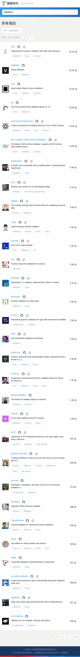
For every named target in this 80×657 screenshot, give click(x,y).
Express (15, 465)
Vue (34, 250)
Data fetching (41, 444)
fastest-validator (18, 395)
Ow (12, 259)
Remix (44, 386)
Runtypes (15, 296)
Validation (16, 56)
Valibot (14, 201)
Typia (13, 222)
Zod (13, 47)
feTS (13, 432)
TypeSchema (17, 520)
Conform (15, 374)
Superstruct (16, 161)
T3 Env (14, 315)
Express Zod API (19, 453)
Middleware (51, 465)
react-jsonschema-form (22, 121)
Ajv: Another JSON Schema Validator (28, 140)
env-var (14, 480)
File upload (26, 471)
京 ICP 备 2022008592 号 (22, 653)
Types (26, 56)
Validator (15, 65)
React (26, 130)
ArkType (15, 278)
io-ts (13, 182)
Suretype (15, 502)
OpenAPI (16, 444)
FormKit (14, 241)
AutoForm (15, 352)
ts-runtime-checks (19, 576)
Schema (37, 56)
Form (35, 130)
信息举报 (64, 653)
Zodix (13, 539)
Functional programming (34, 192)
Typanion (15, 597)
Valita (13, 557)
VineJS (14, 414)
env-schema (17, 616)
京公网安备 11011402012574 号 (46, 653)
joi (12, 102)
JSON (14, 93)
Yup (13, 84)
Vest (13, 334)
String (14, 75)
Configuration (18, 324)
